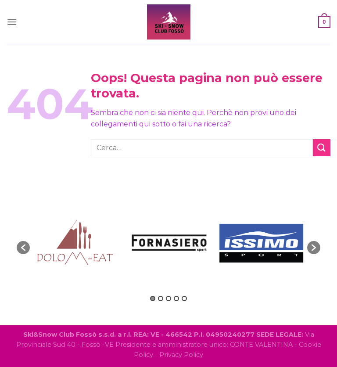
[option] (76, 243)
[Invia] (321, 147)
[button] (23, 247)
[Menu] (12, 21)
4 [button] (176, 298)
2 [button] (160, 298)
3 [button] (168, 298)
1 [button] (152, 298)
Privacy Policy (181, 355)
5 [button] (184, 298)
